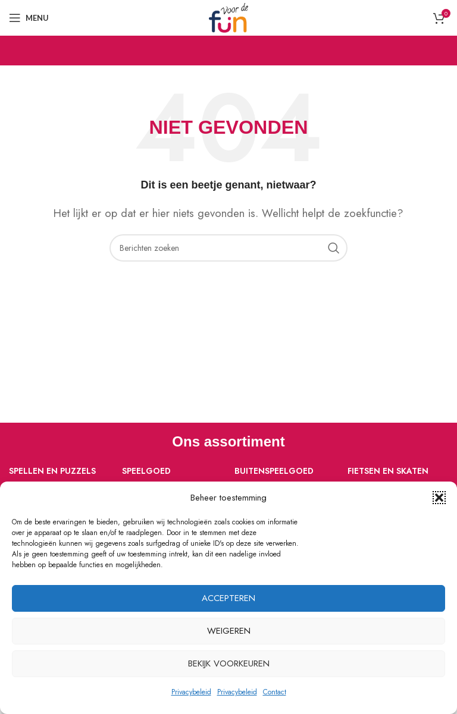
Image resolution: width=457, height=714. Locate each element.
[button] (439, 498)
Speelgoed (146, 471)
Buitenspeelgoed (274, 471)
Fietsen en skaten (388, 471)
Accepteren (228, 598)
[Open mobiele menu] (29, 18)
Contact (274, 692)
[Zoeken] (228, 248)
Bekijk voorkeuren (229, 663)
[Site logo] (228, 17)
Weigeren (229, 630)
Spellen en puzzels (52, 471)
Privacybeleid (191, 692)
